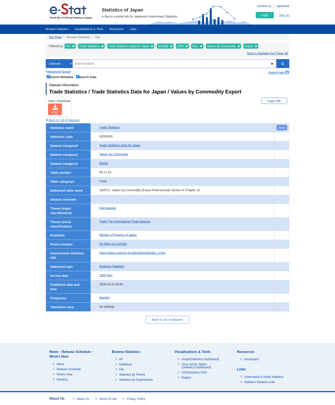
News (60, 364)
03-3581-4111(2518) (113, 244)
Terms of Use (108, 398)
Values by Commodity (113, 154)
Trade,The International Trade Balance (124, 221)
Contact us (264, 5)
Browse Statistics (57, 29)
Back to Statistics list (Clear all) (267, 53)
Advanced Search (58, 71)
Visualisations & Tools (89, 29)
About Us (83, 398)
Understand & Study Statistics (264, 376)
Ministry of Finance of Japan (118, 235)
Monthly (104, 297)
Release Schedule (69, 369)
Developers (251, 359)
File (121, 369)
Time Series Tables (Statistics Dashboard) (196, 366)
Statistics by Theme (132, 374)
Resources (116, 29)
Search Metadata (60, 76)
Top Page (55, 37)
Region (186, 377)
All (121, 359)
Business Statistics (111, 266)
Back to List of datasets (63, 120)
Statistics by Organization (136, 379)
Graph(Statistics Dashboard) (200, 359)
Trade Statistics (109, 127)
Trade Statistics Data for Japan (119, 145)
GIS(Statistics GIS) (194, 372)
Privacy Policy (136, 398)
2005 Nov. (106, 275)
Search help (278, 72)
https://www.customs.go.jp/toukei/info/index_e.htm (132, 253)
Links (133, 29)
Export (103, 163)
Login (264, 15)
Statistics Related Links (259, 381)
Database (125, 364)
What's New (64, 374)
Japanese (282, 5)
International (107, 208)
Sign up (284, 15)
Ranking (62, 379)
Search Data (86, 76)
